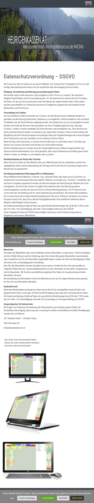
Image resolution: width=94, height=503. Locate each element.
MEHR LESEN (77, 498)
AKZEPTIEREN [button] (48, 498)
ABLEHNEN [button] (63, 498)
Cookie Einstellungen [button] (27, 498)
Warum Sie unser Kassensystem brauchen (21, 342)
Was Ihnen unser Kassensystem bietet (20, 339)
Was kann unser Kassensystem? (17, 345)
